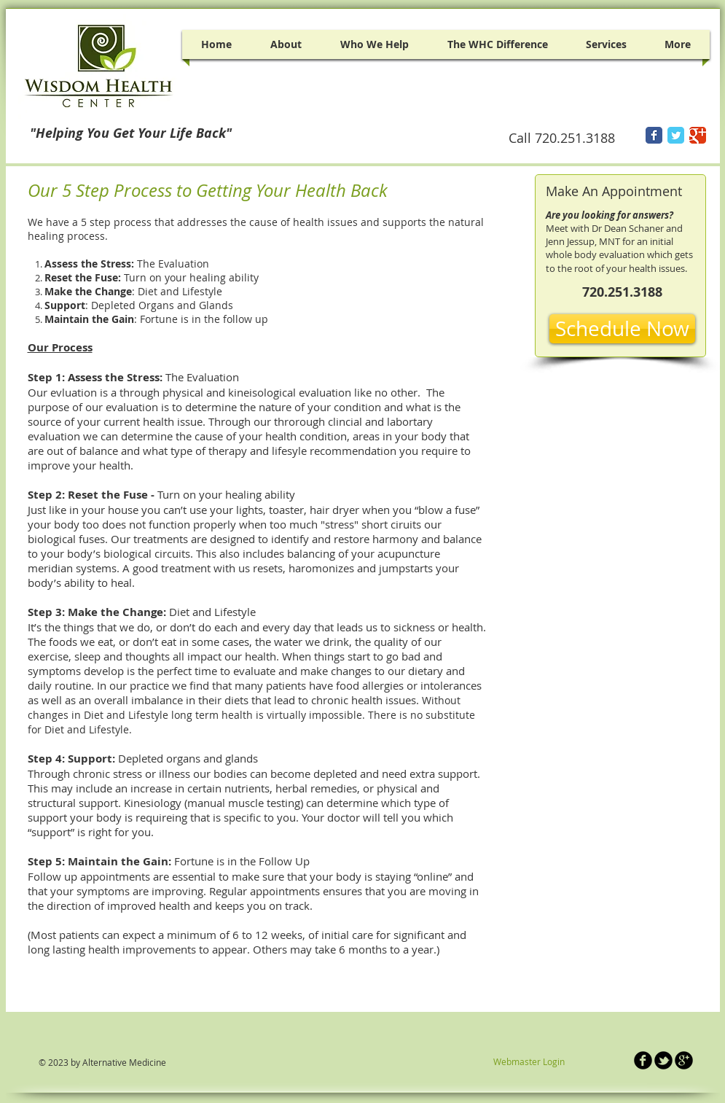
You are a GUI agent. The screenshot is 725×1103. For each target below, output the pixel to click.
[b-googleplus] (684, 1060)
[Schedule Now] (622, 328)
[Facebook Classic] (654, 135)
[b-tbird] (663, 1060)
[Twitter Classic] (675, 135)
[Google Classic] (697, 135)
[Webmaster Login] (529, 1062)
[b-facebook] (643, 1060)
